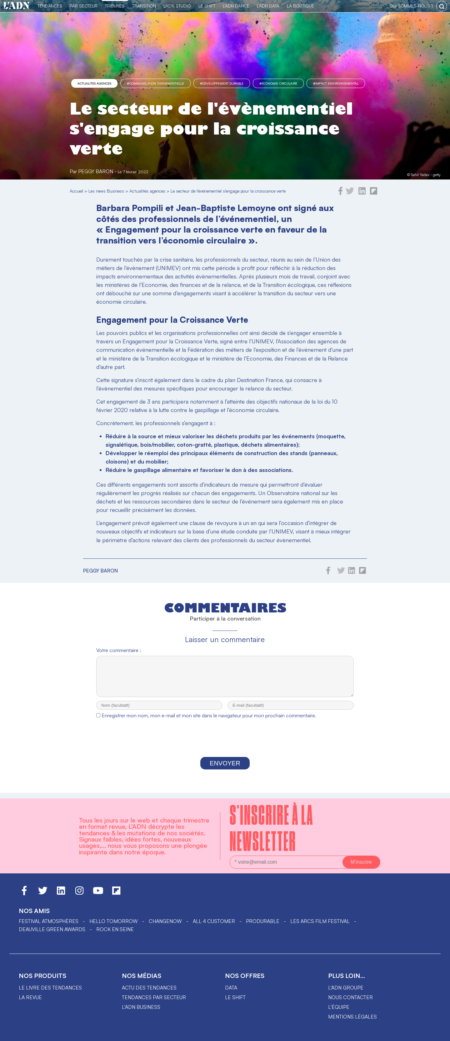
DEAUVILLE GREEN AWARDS (52, 929)
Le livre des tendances (50, 988)
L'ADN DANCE (236, 5)
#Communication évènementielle (155, 83)
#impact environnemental (335, 83)
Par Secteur (84, 5)
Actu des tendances (149, 988)
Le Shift (206, 5)
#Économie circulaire (278, 83)
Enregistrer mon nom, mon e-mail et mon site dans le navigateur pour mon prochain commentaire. (209, 721)
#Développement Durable (221, 83)
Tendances (50, 5)
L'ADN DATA (268, 5)
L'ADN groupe (345, 988)
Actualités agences (94, 83)
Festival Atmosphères (48, 921)
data (231, 988)
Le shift (235, 997)
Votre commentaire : (118, 650)
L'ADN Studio (177, 5)
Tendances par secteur (154, 997)
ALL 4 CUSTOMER (214, 921)
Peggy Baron (95, 171)
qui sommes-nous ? (411, 5)
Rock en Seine (115, 929)
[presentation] (225, 745)
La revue (30, 997)
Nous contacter (350, 997)
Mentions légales (352, 1017)
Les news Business (106, 191)
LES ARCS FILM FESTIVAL (320, 921)
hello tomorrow (113, 921)
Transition (144, 5)
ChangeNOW (165, 921)
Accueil (76, 191)
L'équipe (338, 1007)
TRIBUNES (115, 5)
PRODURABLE (262, 921)
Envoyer (225, 768)
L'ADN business (141, 1007)
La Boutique (300, 5)
